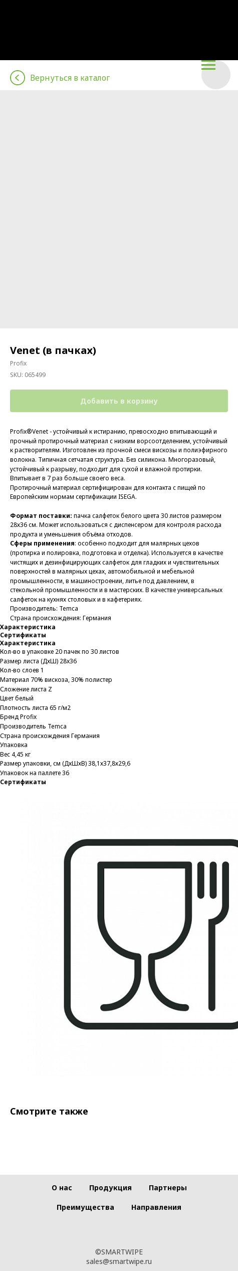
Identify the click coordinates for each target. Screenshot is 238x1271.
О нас (62, 1187)
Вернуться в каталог (70, 77)
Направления (156, 1207)
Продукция (110, 1187)
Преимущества (85, 1207)
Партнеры (168, 1187)
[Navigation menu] (208, 65)
